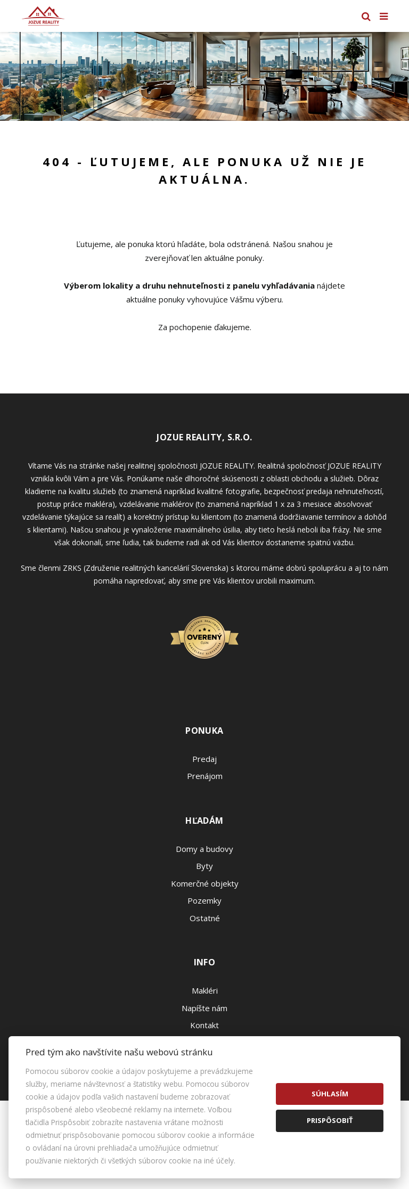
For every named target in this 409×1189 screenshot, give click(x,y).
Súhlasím (330, 1093)
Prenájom (205, 775)
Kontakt (204, 1025)
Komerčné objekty (205, 883)
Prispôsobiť (330, 1120)
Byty (204, 865)
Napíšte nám (204, 1008)
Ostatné (205, 918)
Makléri (205, 990)
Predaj (204, 758)
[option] (204, 76)
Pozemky (204, 900)
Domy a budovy (204, 848)
